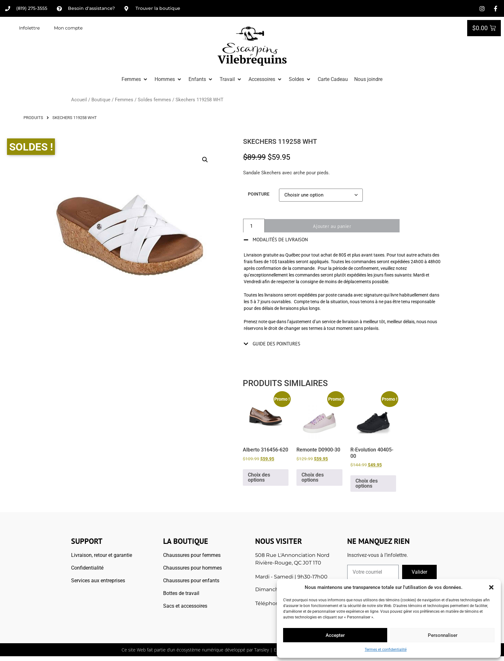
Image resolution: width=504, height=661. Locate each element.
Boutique (100, 100)
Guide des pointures (276, 344)
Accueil (79, 100)
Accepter (335, 635)
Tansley (261, 650)
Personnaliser (442, 635)
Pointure (258, 194)
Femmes (124, 100)
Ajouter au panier (336, 226)
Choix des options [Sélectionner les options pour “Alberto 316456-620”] (259, 477)
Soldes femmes (154, 100)
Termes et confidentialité (386, 649)
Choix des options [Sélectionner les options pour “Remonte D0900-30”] (313, 477)
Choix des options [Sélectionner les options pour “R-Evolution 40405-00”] (366, 483)
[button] (491, 587)
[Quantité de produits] (254, 226)
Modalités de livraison (280, 240)
